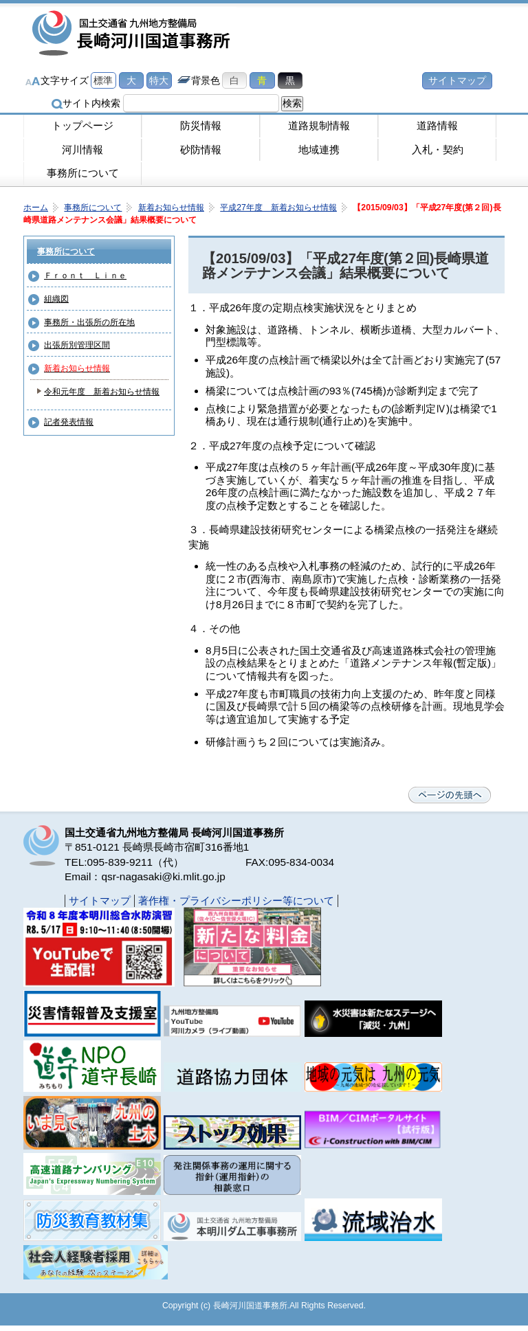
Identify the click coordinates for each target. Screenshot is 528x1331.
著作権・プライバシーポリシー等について (236, 900)
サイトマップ (457, 80)
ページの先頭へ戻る (449, 795)
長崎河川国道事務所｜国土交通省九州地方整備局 (133, 34)
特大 (158, 80)
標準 (103, 80)
